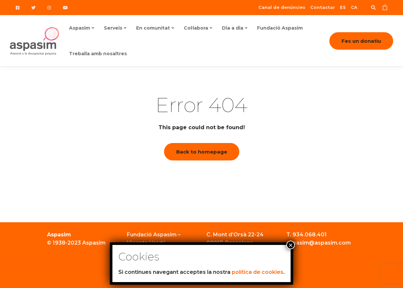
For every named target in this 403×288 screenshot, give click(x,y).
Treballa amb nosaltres (98, 54)
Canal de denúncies (281, 7)
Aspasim (79, 28)
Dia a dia (232, 28)
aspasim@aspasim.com (318, 243)
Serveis (113, 28)
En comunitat (153, 28)
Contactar (322, 7)
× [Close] (290, 245)
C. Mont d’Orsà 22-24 (235, 234)
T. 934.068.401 (306, 234)
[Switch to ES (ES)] (343, 7)
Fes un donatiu (361, 41)
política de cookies (257, 272)
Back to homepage (201, 152)
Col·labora (196, 28)
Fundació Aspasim (280, 28)
